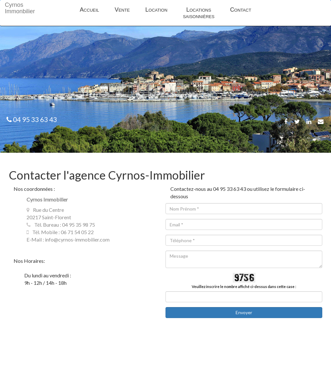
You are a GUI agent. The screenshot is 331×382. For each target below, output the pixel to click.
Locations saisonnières (199, 12)
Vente (122, 9)
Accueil (89, 9)
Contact (240, 9)
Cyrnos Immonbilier (13, 8)
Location (156, 9)
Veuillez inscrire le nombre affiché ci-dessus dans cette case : (244, 286)
